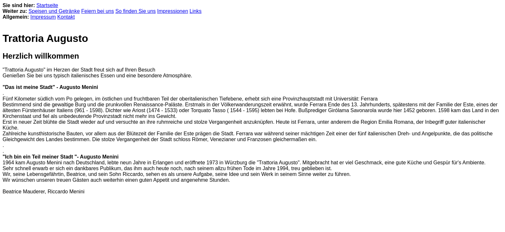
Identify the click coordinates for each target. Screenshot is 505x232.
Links (196, 11)
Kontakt (66, 17)
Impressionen (172, 11)
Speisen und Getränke (54, 11)
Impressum (43, 17)
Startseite (47, 5)
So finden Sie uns (135, 11)
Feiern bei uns (97, 11)
